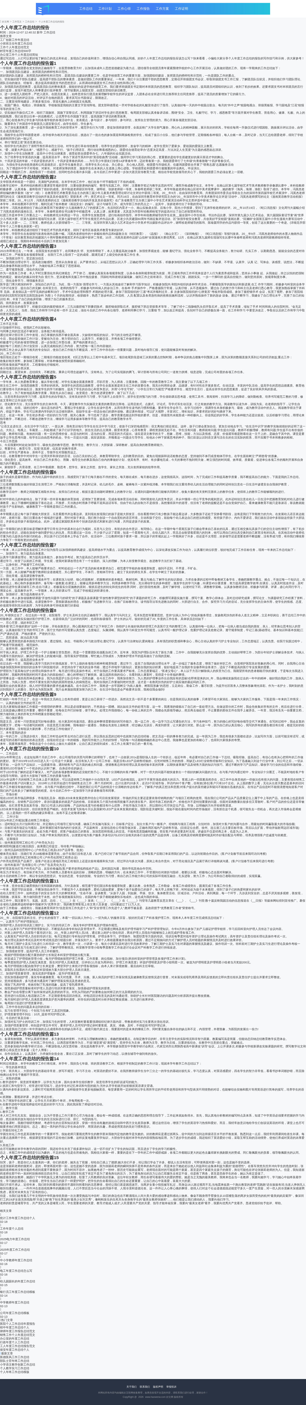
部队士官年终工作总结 (14, 1360)
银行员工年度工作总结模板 (17, 1291)
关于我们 (131, 1386)
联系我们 (145, 1386)
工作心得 (124, 9)
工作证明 (181, 9)
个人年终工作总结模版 (14, 1372)
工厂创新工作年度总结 (14, 39)
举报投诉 (171, 1386)
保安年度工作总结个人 (14, 1349)
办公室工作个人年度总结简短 (19, 54)
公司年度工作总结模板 (14, 1313)
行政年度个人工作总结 (14, 1342)
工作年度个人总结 (11, 1228)
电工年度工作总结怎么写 (16, 1270)
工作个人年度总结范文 (14, 47)
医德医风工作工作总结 (14, 1357)
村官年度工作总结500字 (15, 51)
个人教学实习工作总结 (14, 1368)
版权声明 (158, 1386)
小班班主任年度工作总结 (16, 43)
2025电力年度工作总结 (15, 1239)
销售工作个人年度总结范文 (17, 1334)
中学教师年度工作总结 (14, 1302)
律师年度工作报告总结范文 (17, 1331)
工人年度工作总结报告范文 (17, 1346)
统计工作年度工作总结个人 (17, 1218)
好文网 (5, 21)
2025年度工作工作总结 (15, 1249)
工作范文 (17, 21)
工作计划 (105, 9)
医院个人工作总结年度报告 (17, 1323)
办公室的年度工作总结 (14, 1338)
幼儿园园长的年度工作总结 (17, 1281)
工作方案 (162, 9)
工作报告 (143, 9)
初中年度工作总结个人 (14, 1327)
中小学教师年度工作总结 (16, 1260)
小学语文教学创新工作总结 (17, 1364)
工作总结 (86, 9)
